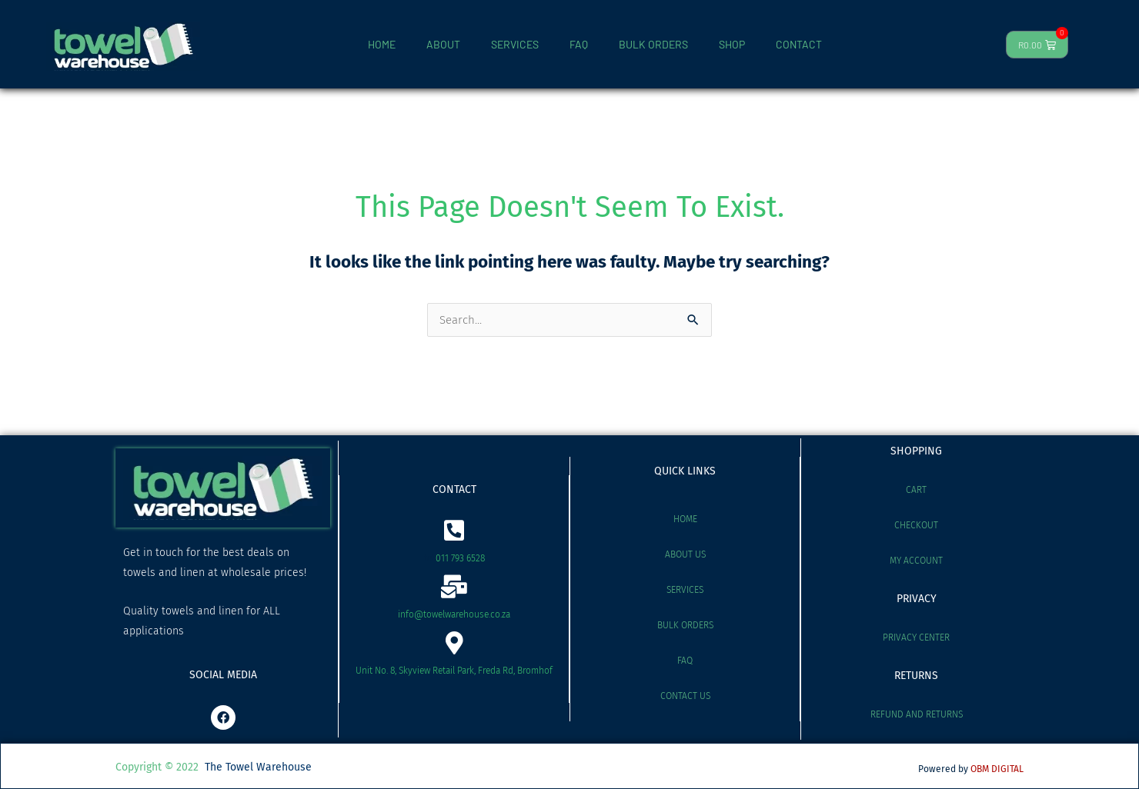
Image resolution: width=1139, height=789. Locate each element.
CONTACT (799, 44)
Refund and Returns (916, 714)
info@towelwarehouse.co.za (454, 614)
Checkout (916, 525)
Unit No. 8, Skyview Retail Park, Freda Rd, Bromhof (454, 670)
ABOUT (443, 44)
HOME (382, 44)
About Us (685, 554)
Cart (916, 489)
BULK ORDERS (653, 44)
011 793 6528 (460, 558)
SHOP (732, 44)
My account (916, 560)
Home (685, 519)
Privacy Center (916, 637)
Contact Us (685, 696)
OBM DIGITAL (997, 769)
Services (684, 589)
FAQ (579, 44)
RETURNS (916, 675)
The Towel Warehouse (258, 767)
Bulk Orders (685, 625)
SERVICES (515, 44)
